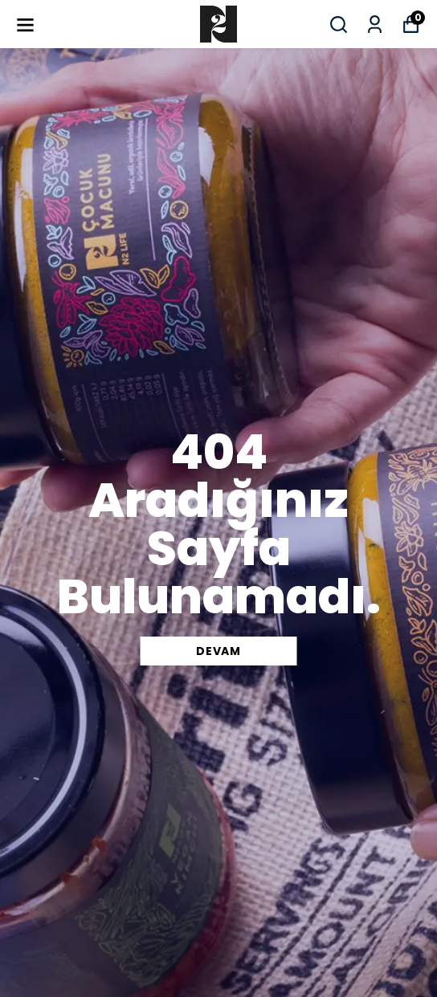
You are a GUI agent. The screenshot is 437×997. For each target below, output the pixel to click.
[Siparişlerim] (375, 24)
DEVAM (218, 651)
